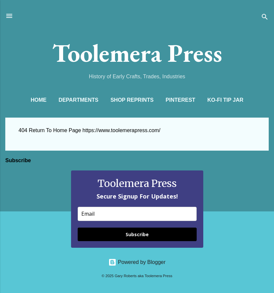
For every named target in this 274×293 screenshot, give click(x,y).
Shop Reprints (131, 100)
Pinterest (180, 100)
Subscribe (137, 234)
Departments (78, 100)
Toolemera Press (137, 52)
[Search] (265, 18)
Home (39, 100)
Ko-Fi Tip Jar (225, 100)
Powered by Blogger (137, 262)
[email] (137, 214)
